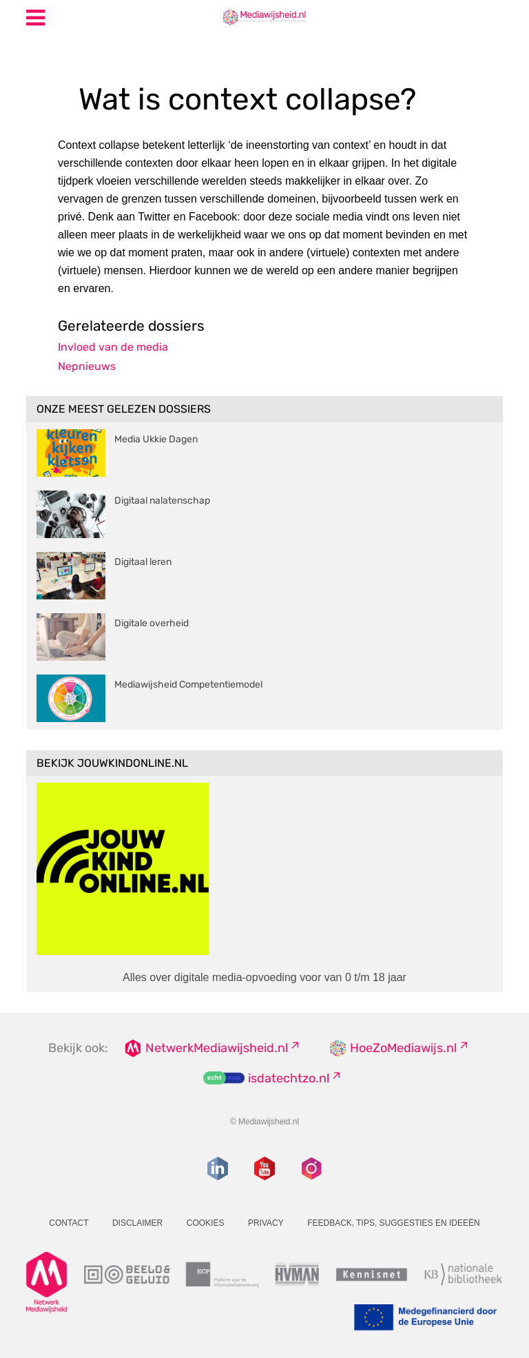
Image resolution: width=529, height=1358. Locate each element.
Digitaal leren (143, 562)
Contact (68, 1223)
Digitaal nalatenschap (162, 500)
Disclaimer (137, 1223)
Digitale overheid (151, 623)
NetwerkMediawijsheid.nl (216, 1048)
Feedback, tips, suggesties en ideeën (393, 1223)
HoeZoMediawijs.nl (403, 1048)
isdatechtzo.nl (288, 1078)
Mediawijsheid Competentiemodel (188, 684)
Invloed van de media (113, 346)
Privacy (266, 1223)
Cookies (206, 1223)
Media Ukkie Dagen (156, 439)
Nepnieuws (87, 366)
